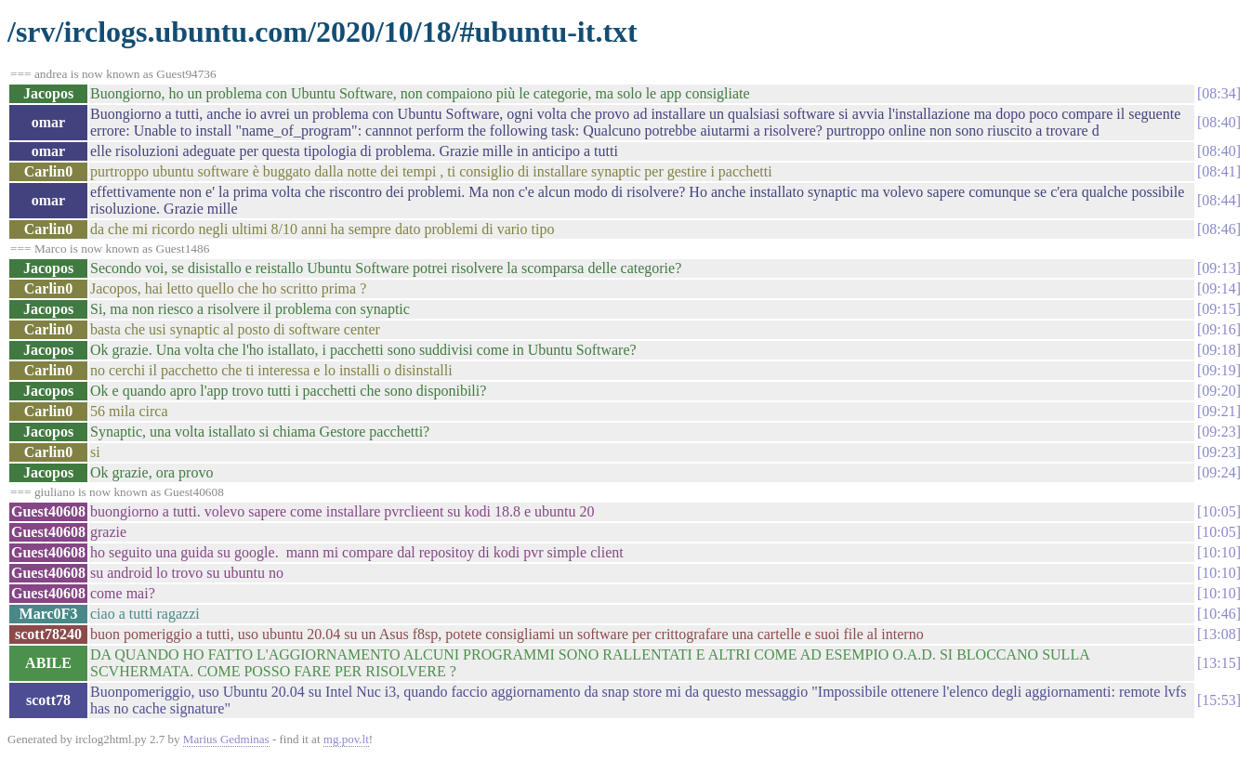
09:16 (1218, 329)
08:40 (1218, 122)
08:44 (1218, 200)
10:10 (1218, 552)
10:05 (1218, 511)
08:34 (1218, 93)
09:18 (1218, 350)
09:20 (1218, 391)
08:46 (1218, 229)
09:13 (1218, 268)
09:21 (1218, 411)
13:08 (1218, 634)
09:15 (1218, 309)
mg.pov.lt (346, 739)
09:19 (1218, 370)
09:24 (1218, 472)
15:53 (1218, 700)
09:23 (1218, 431)
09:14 (1218, 288)
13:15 (1218, 663)
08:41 (1218, 171)
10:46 (1218, 614)
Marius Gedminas (226, 739)
